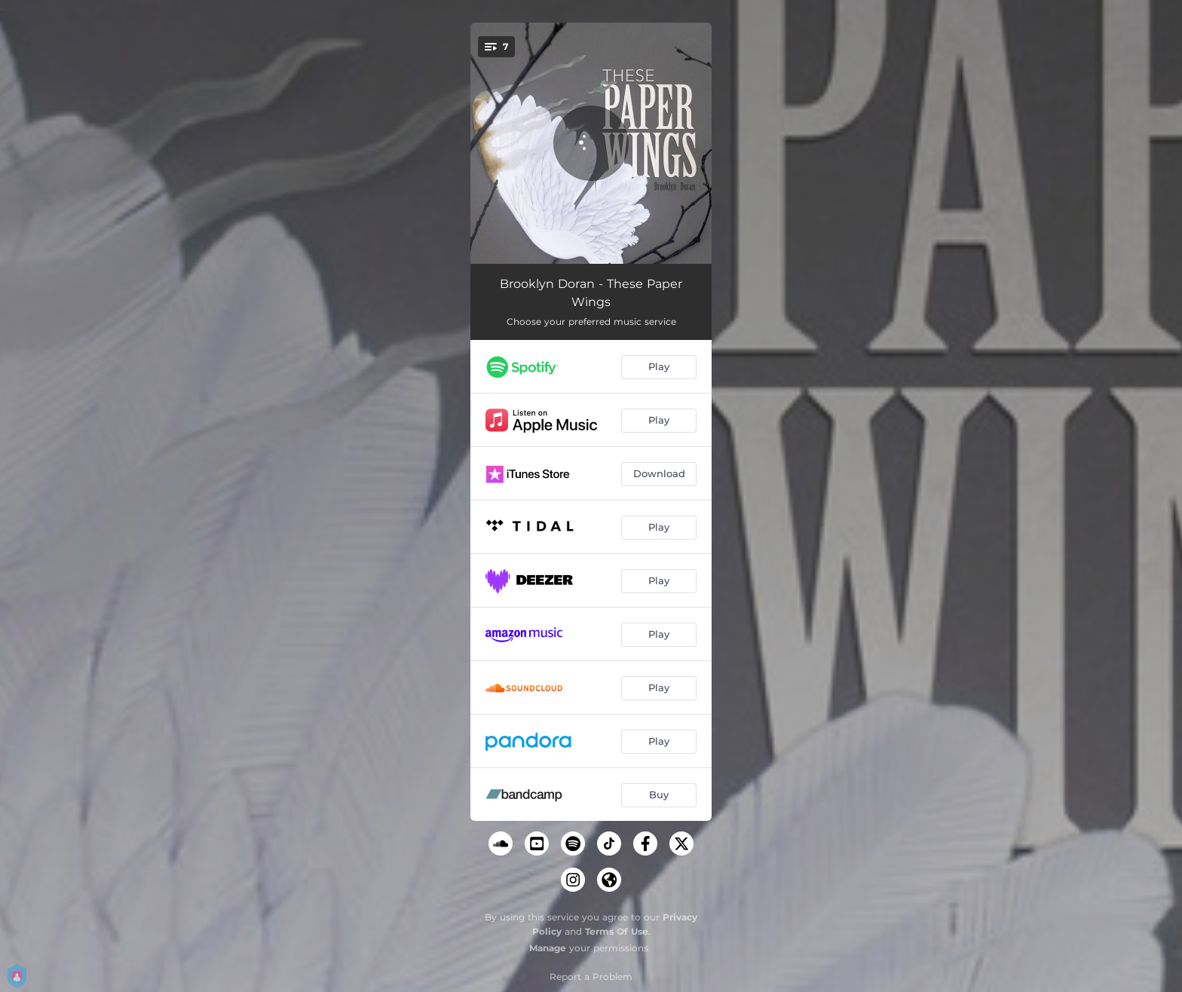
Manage (547, 948)
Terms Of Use (616, 931)
